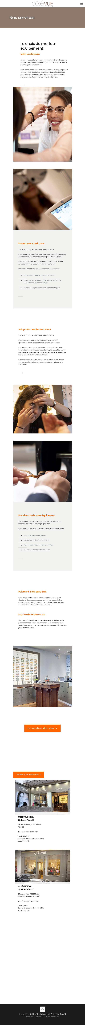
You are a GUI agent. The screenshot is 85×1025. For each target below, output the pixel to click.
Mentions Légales (33, 1016)
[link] (22, 85)
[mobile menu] (82, 4)
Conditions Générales (50, 1016)
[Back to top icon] (42, 1009)
